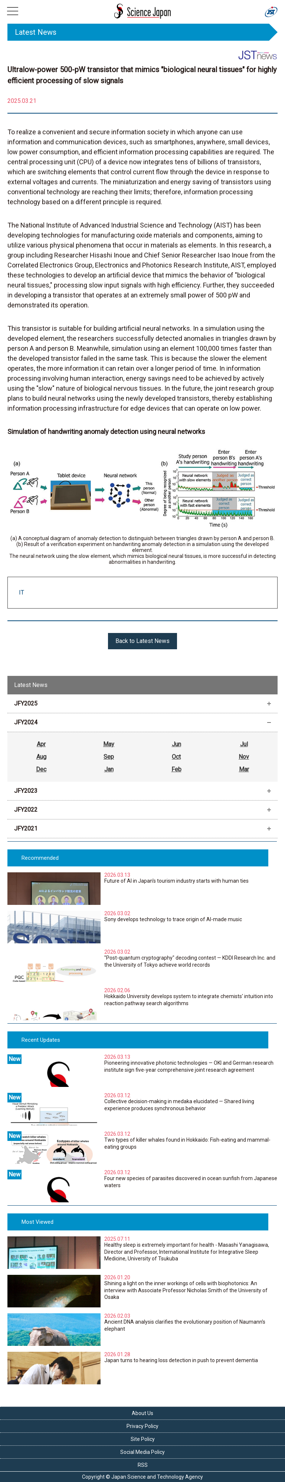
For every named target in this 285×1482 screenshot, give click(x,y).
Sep (109, 756)
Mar (244, 769)
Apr (41, 744)
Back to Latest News (142, 640)
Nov (244, 756)
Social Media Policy (142, 1452)
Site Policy (143, 1439)
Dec (41, 769)
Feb (176, 769)
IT (21, 592)
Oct (176, 756)
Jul (244, 744)
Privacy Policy (142, 1426)
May (108, 744)
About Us (142, 1413)
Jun (176, 744)
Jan (109, 769)
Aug (41, 756)
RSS (143, 1465)
